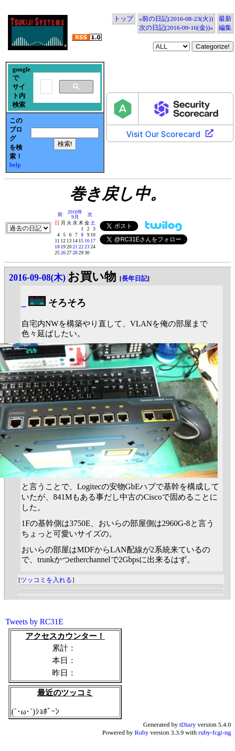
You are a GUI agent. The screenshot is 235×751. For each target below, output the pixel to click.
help (15, 164)
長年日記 (135, 278)
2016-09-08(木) (37, 278)
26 (63, 252)
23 (86, 246)
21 (75, 246)
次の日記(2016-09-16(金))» (176, 27)
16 (86, 240)
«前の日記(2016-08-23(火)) (176, 18)
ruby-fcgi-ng (214, 732)
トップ (123, 18)
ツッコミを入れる (46, 580)
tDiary (187, 724)
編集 (225, 27)
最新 (225, 18)
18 (57, 246)
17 (92, 240)
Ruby (142, 732)
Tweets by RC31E (34, 621)
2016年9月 (75, 214)
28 (75, 252)
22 (80, 246)
